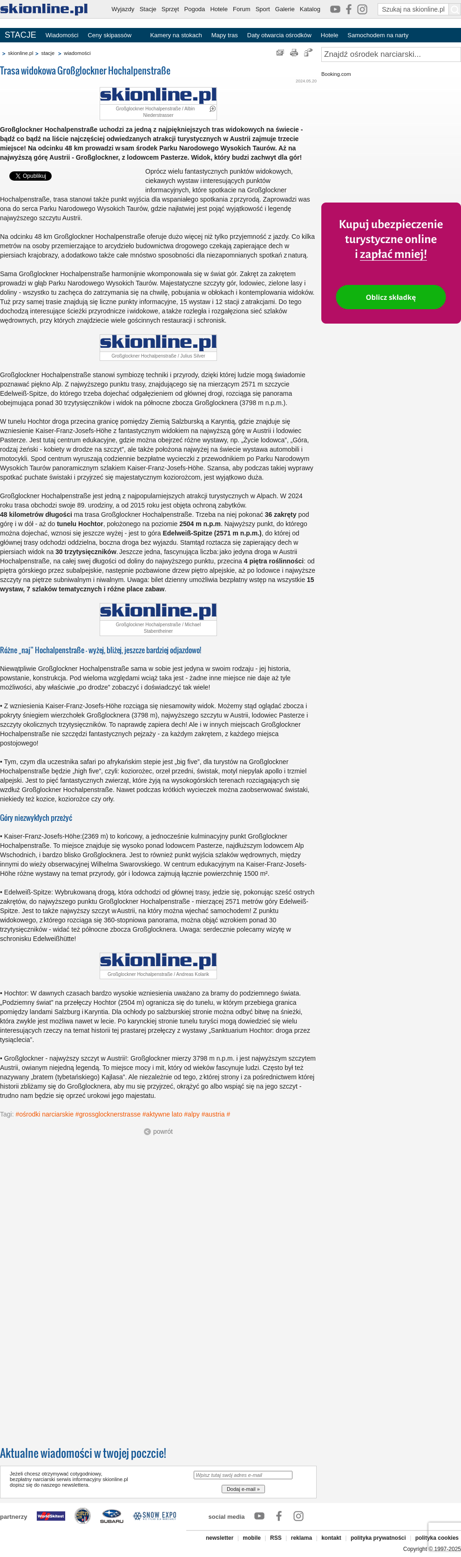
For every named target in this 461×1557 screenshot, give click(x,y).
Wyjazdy (123, 9)
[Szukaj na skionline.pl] (455, 9)
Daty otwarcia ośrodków (279, 35)
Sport (263, 9)
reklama (301, 1538)
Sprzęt (170, 9)
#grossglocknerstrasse (108, 1114)
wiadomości (77, 53)
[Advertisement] (87, 1227)
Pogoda (194, 9)
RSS (276, 1538)
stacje (47, 53)
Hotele (219, 9)
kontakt (331, 1538)
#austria (213, 1114)
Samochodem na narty (377, 35)
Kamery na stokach (176, 35)
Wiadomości (62, 35)
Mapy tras (224, 35)
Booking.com (336, 74)
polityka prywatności (378, 1538)
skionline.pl (20, 53)
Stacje (148, 9)
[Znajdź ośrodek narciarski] (391, 54)
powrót (163, 1131)
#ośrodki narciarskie (44, 1114)
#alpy (191, 1114)
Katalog (310, 9)
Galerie (285, 9)
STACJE (20, 35)
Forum (242, 9)
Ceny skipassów (109, 35)
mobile (252, 1538)
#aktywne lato (162, 1114)
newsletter (219, 1538)
